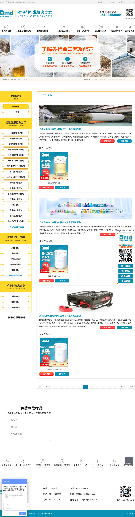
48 (116, 387)
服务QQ (132, 2)
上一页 (48, 387)
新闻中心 (18, 79)
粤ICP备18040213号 (45, 513)
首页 (11, 79)
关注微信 (111, 2)
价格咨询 (46, 187)
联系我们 (122, 2)
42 (79, 387)
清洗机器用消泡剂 (54, 370)
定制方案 (107, 141)
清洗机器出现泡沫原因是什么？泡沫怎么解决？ (61, 316)
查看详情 (124, 141)
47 (109, 387)
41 (73, 387)
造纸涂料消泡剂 (54, 183)
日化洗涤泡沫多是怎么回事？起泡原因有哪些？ (61, 222)
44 (92, 387)
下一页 (123, 387)
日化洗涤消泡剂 (54, 276)
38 (55, 387)
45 (97, 387)
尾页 (131, 387)
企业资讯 (15, 112)
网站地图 (101, 2)
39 (61, 387)
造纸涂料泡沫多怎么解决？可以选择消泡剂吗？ (61, 129)
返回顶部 (129, 463)
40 (67, 387)
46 (103, 387)
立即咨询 (62, 187)
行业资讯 (25, 79)
